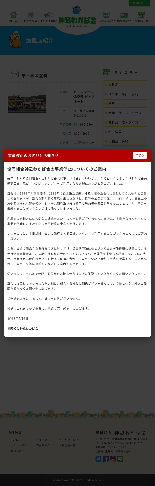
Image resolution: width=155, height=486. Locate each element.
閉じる (140, 155)
